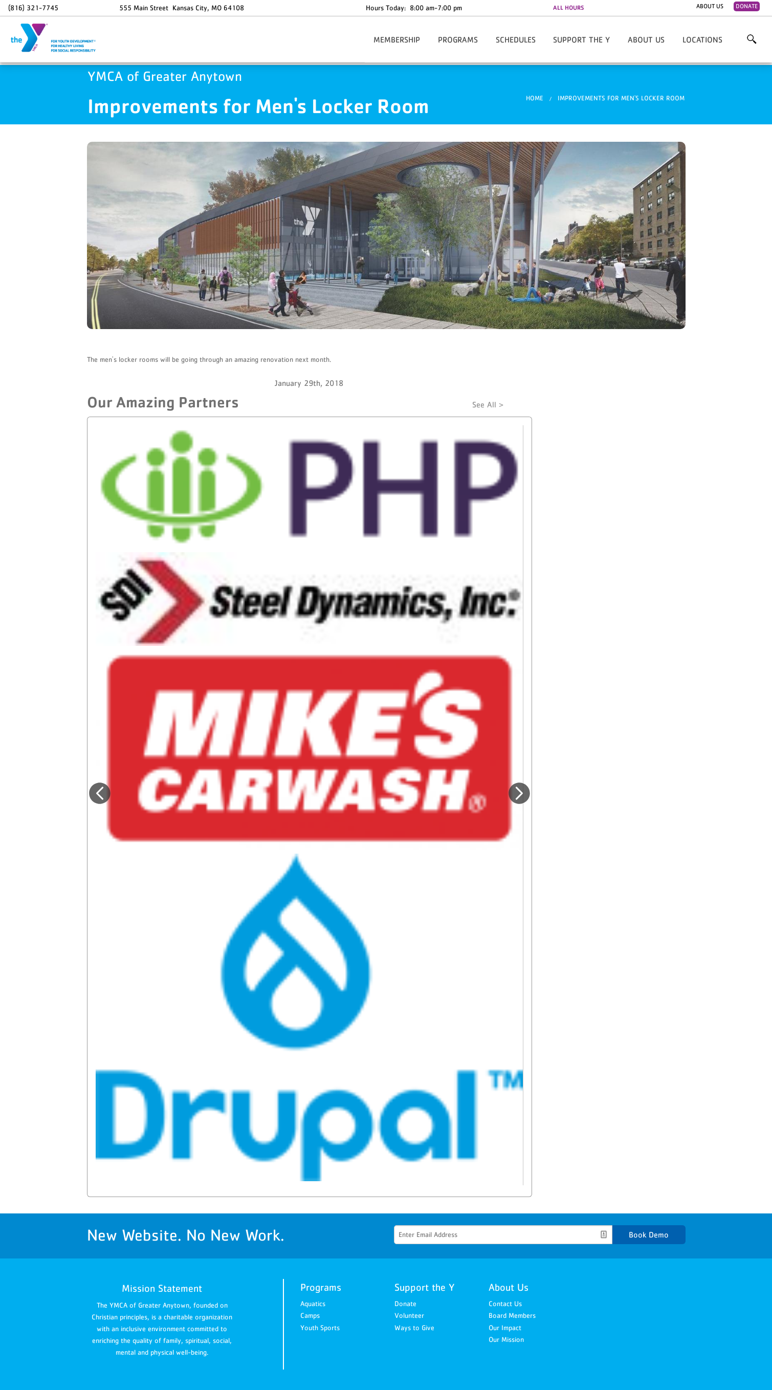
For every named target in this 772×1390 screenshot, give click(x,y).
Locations (702, 39)
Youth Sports (320, 1327)
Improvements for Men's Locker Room (621, 98)
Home (534, 98)
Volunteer (409, 1315)
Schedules (516, 39)
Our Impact (505, 1327)
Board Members (512, 1315)
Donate (747, 6)
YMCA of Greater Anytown (59, 38)
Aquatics (312, 1303)
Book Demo (649, 1234)
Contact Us (505, 1303)
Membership (396, 39)
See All (484, 404)
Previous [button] (100, 793)
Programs (458, 39)
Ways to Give (414, 1327)
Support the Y (581, 39)
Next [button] (519, 793)
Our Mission (506, 1339)
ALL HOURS (568, 7)
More (751, 39)
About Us (709, 6)
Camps (310, 1315)
